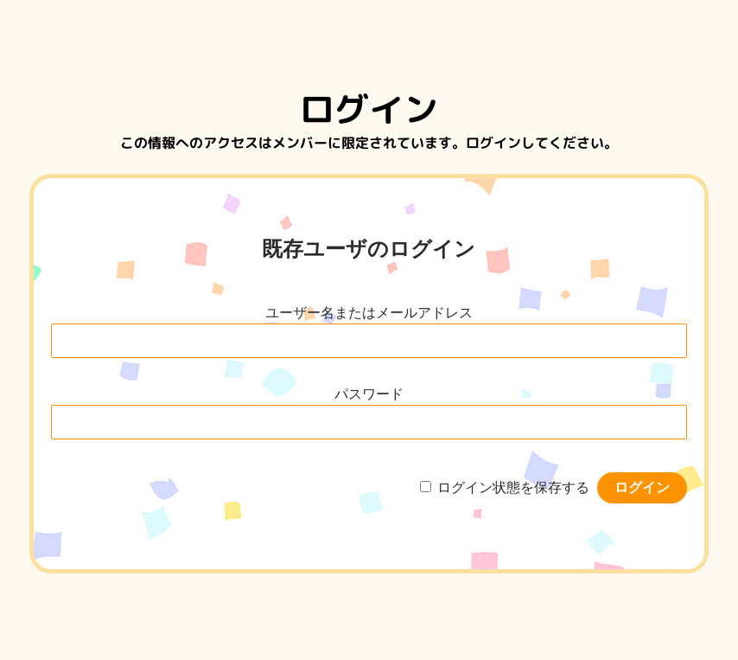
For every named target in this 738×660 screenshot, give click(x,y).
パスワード (369, 394)
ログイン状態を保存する (513, 487)
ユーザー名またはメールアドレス (369, 312)
